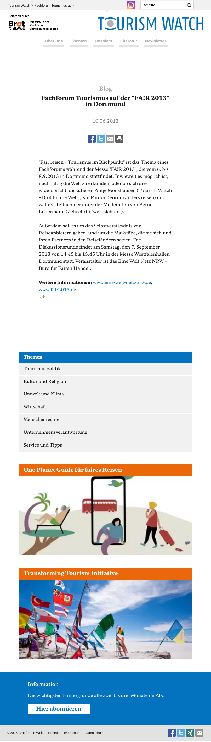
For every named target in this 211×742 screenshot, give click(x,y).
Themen (79, 47)
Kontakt (54, 734)
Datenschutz (94, 734)
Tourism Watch (19, 5)
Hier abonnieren (59, 710)
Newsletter (155, 47)
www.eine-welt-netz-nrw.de (122, 282)
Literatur (128, 47)
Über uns (54, 47)
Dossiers (103, 47)
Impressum (72, 734)
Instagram (131, 5)
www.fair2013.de (58, 289)
